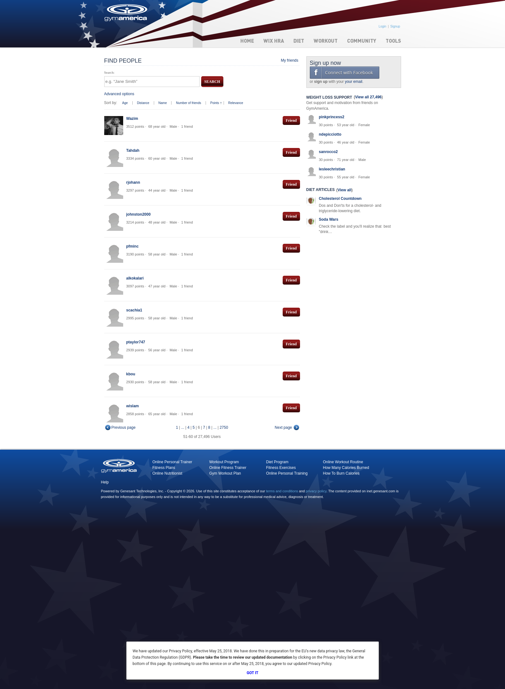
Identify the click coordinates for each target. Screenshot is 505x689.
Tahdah (133, 150)
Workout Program (224, 462)
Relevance (235, 103)
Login (382, 26)
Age (125, 103)
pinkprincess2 (332, 117)
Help (105, 482)
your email (353, 81)
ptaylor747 (135, 342)
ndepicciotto (330, 134)
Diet (298, 41)
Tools (393, 41)
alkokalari (135, 278)
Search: (109, 72)
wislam (132, 406)
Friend (291, 120)
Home (247, 41)
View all (345, 190)
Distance (143, 103)
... (182, 427)
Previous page (123, 427)
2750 (223, 427)
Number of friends (188, 103)
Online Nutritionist (168, 473)
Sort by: (110, 103)
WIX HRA (273, 41)
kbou (130, 374)
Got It (252, 673)
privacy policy (316, 491)
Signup (395, 26)
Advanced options (119, 94)
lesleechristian (332, 169)
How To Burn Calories (341, 473)
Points (214, 103)
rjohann (133, 182)
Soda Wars (329, 219)
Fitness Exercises (281, 467)
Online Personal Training (287, 473)
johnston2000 (138, 214)
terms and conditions (282, 491)
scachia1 (134, 310)
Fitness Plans (164, 467)
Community (361, 41)
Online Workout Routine (343, 462)
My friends (289, 60)
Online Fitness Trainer (227, 467)
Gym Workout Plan (225, 473)
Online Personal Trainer (172, 462)
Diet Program (277, 462)
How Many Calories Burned (346, 467)
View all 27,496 (368, 97)
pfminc (132, 246)
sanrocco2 (328, 152)
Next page (283, 427)
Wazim (132, 118)
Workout (326, 41)
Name (163, 103)
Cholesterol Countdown (340, 198)
